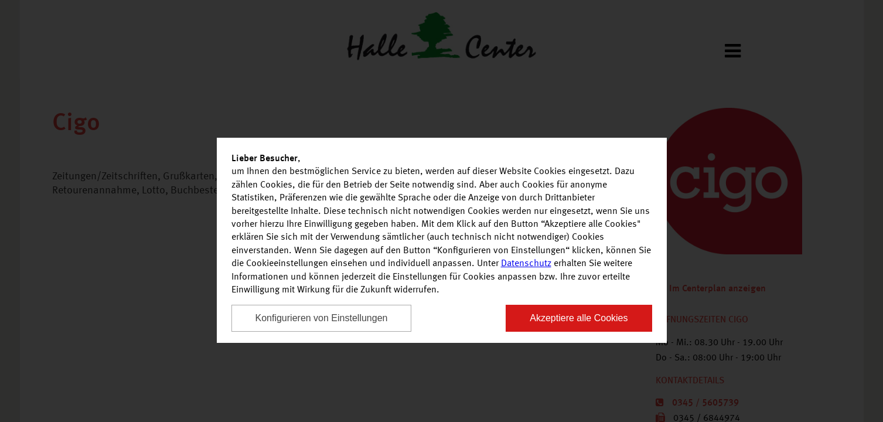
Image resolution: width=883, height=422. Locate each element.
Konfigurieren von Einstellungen (321, 318)
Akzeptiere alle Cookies (579, 318)
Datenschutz (526, 263)
